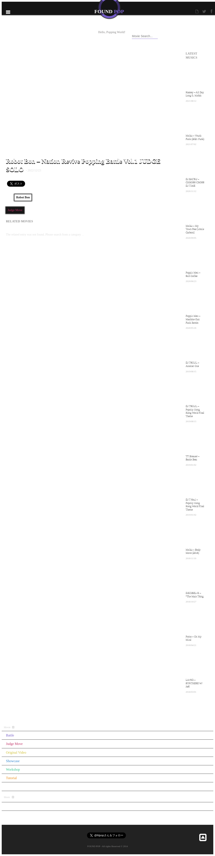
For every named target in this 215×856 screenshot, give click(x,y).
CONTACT (71, 36)
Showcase (13, 761)
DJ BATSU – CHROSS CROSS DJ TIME (195, 182)
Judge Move (15, 210)
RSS (85, 36)
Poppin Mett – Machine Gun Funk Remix (193, 319)
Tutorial (11, 778)
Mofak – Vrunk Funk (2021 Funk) (195, 137)
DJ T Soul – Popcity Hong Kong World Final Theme (195, 504)
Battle (10, 735)
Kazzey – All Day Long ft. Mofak (195, 93)
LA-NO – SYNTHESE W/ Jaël (194, 683)
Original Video (16, 752)
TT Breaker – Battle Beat (192, 457)
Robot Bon (23, 197)
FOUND (109, 11)
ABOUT (69, 32)
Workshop (13, 769)
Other (10, 786)
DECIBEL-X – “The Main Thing (195, 594)
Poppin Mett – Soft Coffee (193, 274)
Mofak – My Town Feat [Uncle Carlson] (195, 229)
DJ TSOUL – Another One (192, 364)
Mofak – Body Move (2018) (193, 551)
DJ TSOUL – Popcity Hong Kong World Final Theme (195, 410)
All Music (193, 706)
